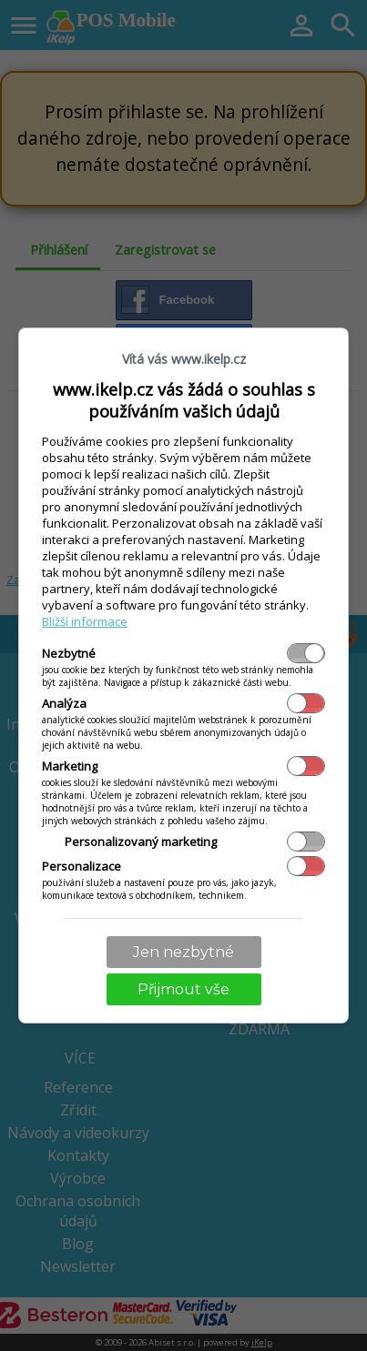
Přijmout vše (183, 989)
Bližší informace (84, 621)
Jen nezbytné (183, 952)
